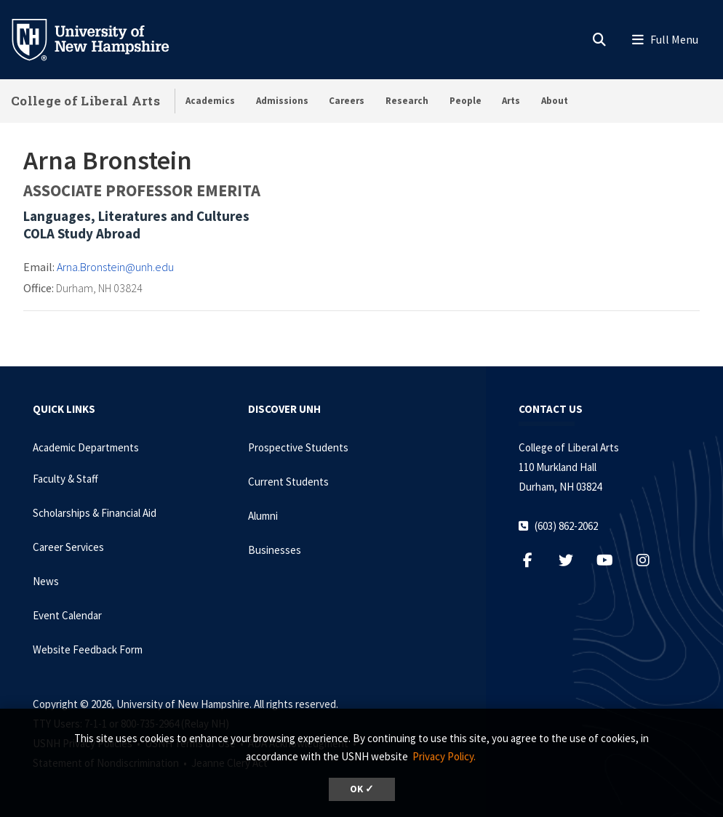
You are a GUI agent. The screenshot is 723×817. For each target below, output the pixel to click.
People (466, 100)
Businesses (274, 550)
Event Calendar (67, 615)
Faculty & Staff (65, 479)
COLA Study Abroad (81, 233)
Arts (511, 100)
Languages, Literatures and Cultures (136, 216)
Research (407, 100)
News (46, 581)
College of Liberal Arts (85, 100)
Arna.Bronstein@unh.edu (115, 266)
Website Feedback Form (88, 649)
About (554, 100)
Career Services (68, 547)
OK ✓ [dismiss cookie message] (362, 789)
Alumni (263, 516)
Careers (346, 100)
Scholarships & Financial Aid (94, 513)
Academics (210, 100)
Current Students (288, 481)
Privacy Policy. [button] (444, 756)
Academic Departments (86, 447)
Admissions (282, 100)
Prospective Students (298, 447)
